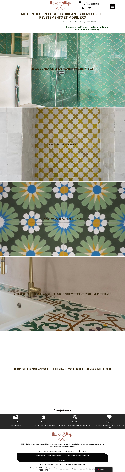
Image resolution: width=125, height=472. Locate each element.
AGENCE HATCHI (44, 470)
